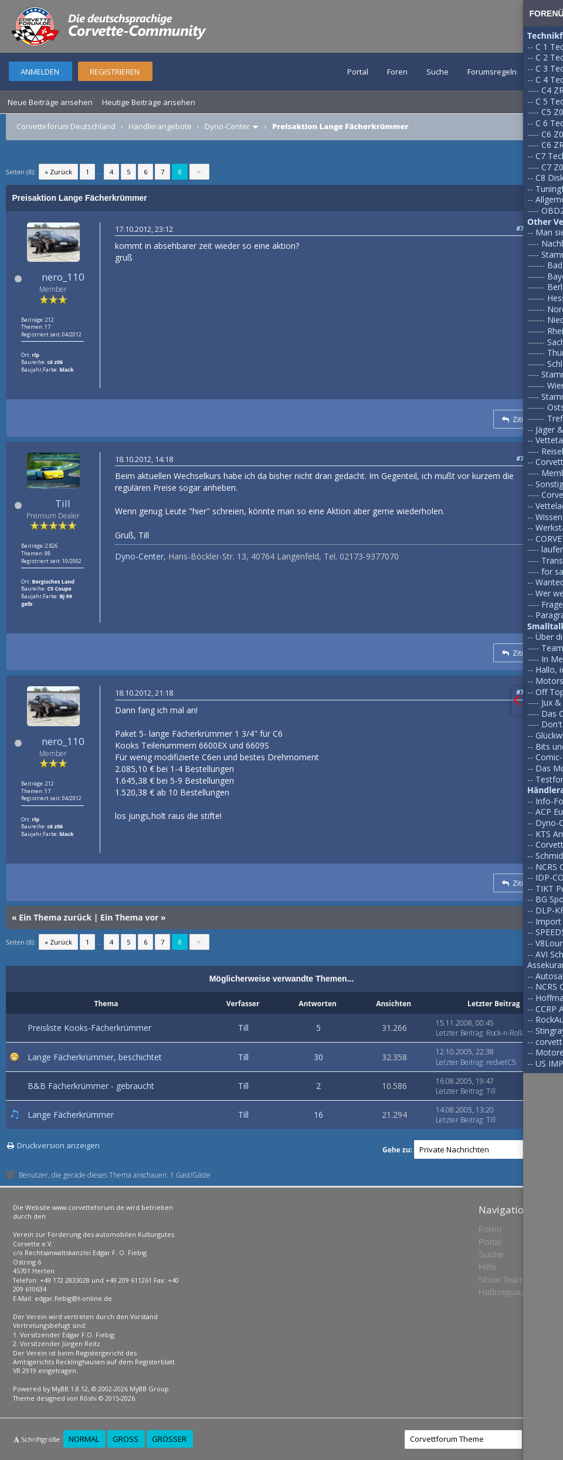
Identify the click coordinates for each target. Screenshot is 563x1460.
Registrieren (115, 71)
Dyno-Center (227, 126)
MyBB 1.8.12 (70, 1388)
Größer (169, 1439)
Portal (357, 71)
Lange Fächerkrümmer (71, 1114)
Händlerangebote (160, 126)
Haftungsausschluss (518, 1292)
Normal (84, 1439)
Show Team (501, 1279)
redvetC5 (501, 1062)
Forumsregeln (492, 71)
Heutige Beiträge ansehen (148, 102)
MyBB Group (149, 1388)
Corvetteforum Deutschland (66, 126)
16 (318, 1114)
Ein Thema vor (129, 917)
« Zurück (58, 171)
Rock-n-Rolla (505, 1033)
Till (62, 503)
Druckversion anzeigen (58, 1145)
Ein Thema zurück (55, 917)
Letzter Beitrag (459, 1033)
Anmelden (40, 71)
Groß (125, 1439)
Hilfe (487, 1267)
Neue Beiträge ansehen (50, 102)
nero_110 (63, 277)
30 (318, 1057)
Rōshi (88, 1398)
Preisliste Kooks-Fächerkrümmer (89, 1027)
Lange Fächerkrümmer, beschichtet (95, 1057)
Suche (437, 71)
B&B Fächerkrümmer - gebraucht (91, 1085)
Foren (397, 71)
